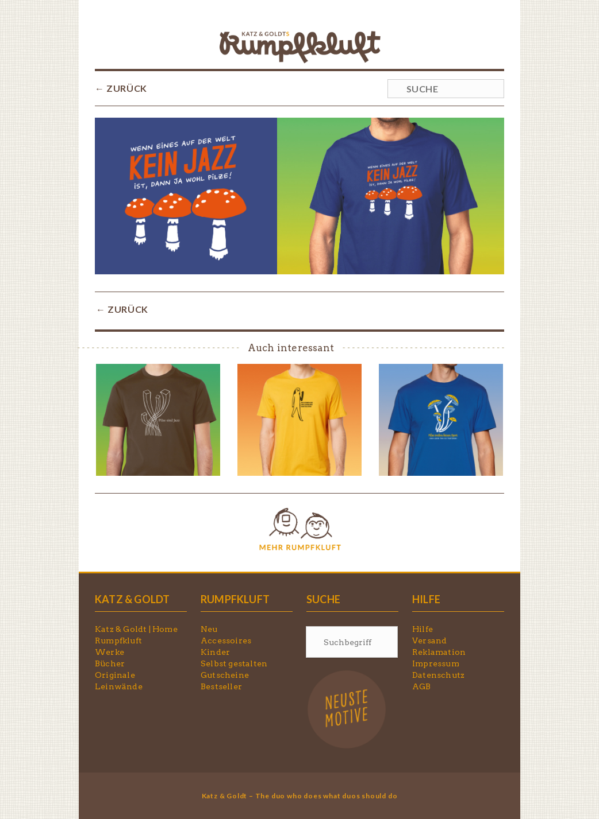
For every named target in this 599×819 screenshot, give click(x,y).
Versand (429, 640)
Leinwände (119, 686)
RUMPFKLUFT (235, 599)
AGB (421, 686)
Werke (109, 652)
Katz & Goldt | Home (136, 629)
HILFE (426, 599)
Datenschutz (438, 675)
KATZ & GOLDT (132, 599)
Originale (115, 675)
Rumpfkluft (118, 640)
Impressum (435, 663)
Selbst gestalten (234, 663)
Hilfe (422, 629)
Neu (209, 629)
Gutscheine (225, 675)
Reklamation (439, 652)
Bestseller (221, 686)
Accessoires (226, 640)
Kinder (215, 652)
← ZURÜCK (121, 88)
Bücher (110, 663)
